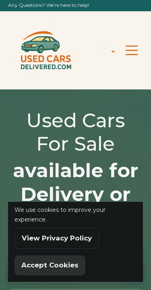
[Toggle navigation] (131, 50)
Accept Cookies (50, 265)
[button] (104, 50)
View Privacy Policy (57, 238)
